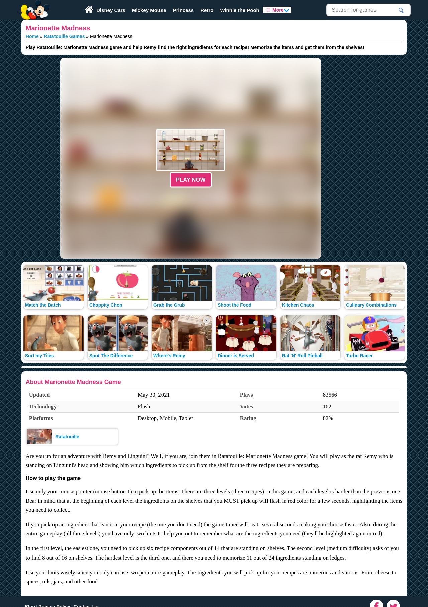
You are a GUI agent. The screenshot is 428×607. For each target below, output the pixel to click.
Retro (206, 10)
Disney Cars (110, 10)
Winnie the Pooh (239, 10)
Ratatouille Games (64, 36)
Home (32, 36)
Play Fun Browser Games (32, 4)
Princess (183, 10)
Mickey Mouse (149, 10)
